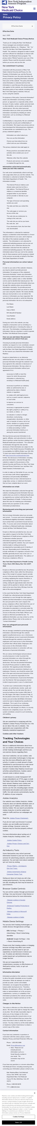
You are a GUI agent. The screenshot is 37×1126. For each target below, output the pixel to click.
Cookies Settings (18, 1119)
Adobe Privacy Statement (19, 818)
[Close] (34, 1095)
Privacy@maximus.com (18, 1045)
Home (5, 14)
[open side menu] (34, 8)
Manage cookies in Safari (15, 917)
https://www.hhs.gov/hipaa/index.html (17, 455)
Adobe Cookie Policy (14, 840)
